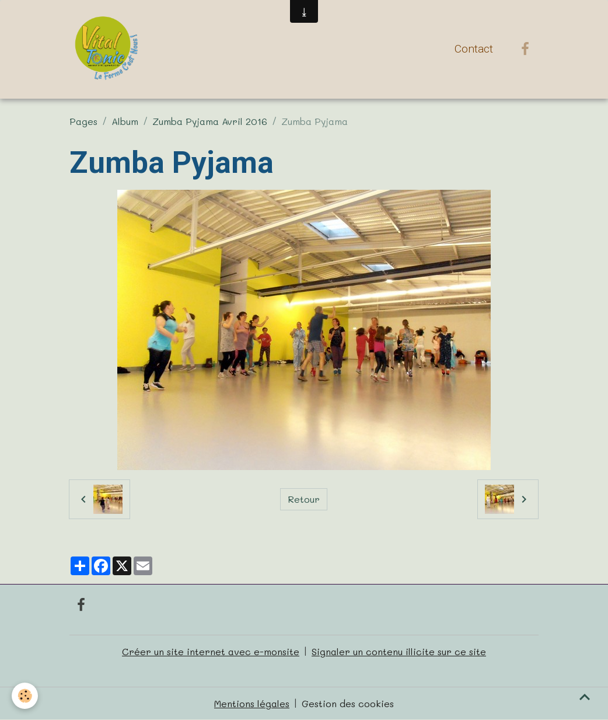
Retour (304, 499)
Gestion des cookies (348, 703)
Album (124, 121)
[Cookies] (25, 696)
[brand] (108, 49)
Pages (83, 121)
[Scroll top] (584, 696)
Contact (474, 48)
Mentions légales (251, 703)
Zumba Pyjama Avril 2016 (209, 121)
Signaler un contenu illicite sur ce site (399, 651)
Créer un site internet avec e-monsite (210, 651)
